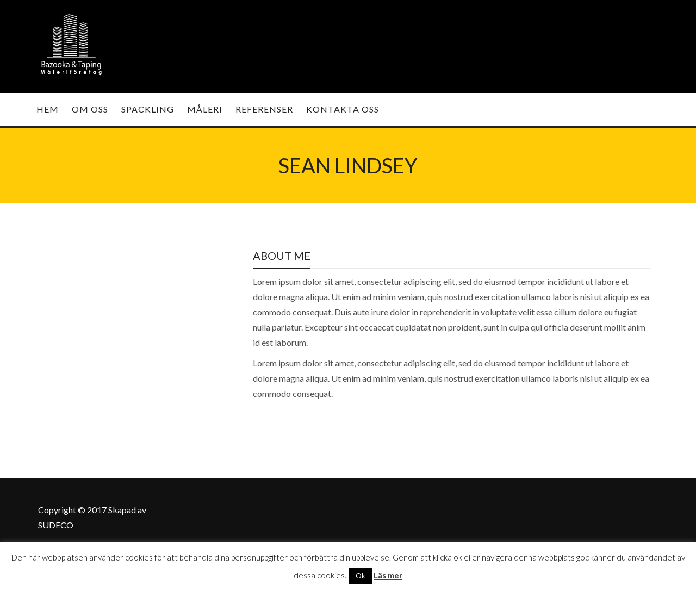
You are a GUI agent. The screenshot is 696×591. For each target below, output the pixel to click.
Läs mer (388, 575)
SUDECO (55, 525)
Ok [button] (360, 575)
